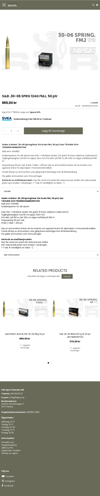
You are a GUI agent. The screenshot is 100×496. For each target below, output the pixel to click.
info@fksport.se (16, 397)
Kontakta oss (7, 442)
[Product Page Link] (25, 308)
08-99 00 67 (17, 393)
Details (7, 191)
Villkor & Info (7, 447)
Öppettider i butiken (11, 450)
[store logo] (12, 5)
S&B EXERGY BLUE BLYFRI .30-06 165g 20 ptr (25, 334)
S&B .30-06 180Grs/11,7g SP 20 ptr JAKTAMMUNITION (75, 335)
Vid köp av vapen (9, 453)
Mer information (12, 254)
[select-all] (67, 276)
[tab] (56, 119)
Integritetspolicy (9, 445)
